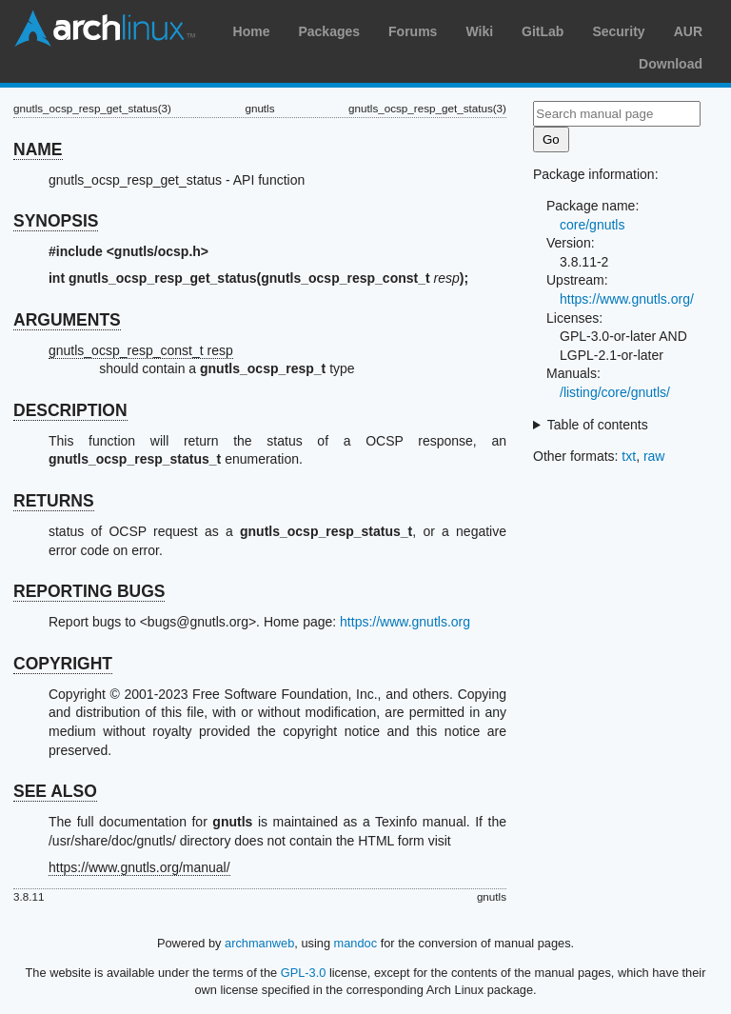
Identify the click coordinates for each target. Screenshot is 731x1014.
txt (629, 456)
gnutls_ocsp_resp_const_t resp (141, 350)
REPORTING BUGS (89, 591)
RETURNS (53, 500)
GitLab (542, 31)
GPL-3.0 (303, 972)
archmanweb (259, 943)
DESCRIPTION (70, 410)
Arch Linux (104, 29)
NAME (38, 149)
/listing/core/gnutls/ (615, 392)
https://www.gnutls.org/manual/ (139, 867)
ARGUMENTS (67, 319)
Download (670, 63)
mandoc (356, 943)
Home (251, 31)
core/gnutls (592, 224)
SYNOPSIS (55, 220)
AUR (688, 31)
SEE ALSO (55, 791)
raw (654, 456)
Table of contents (597, 424)
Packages (329, 31)
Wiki (479, 31)
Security (618, 31)
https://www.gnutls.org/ (627, 299)
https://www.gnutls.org (405, 621)
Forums (412, 31)
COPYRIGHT (62, 663)
